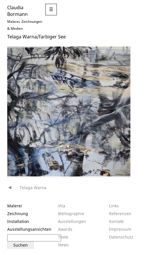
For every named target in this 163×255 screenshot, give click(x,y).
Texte (63, 237)
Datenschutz (121, 237)
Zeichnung (17, 213)
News (63, 244)
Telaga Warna (33, 187)
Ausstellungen (72, 221)
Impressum (120, 229)
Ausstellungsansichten (29, 229)
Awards (65, 229)
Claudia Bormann (17, 10)
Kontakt (116, 221)
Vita (61, 206)
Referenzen (120, 213)
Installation (18, 221)
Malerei (14, 206)
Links (114, 206)
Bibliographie (71, 213)
